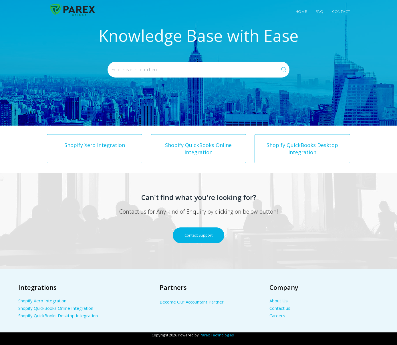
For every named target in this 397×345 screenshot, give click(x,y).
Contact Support (198, 235)
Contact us (279, 308)
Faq (319, 11)
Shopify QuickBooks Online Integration (55, 308)
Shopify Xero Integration (42, 301)
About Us (278, 301)
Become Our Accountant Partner (192, 302)
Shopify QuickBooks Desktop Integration (58, 315)
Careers (277, 315)
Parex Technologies (217, 335)
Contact (341, 11)
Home (301, 11)
